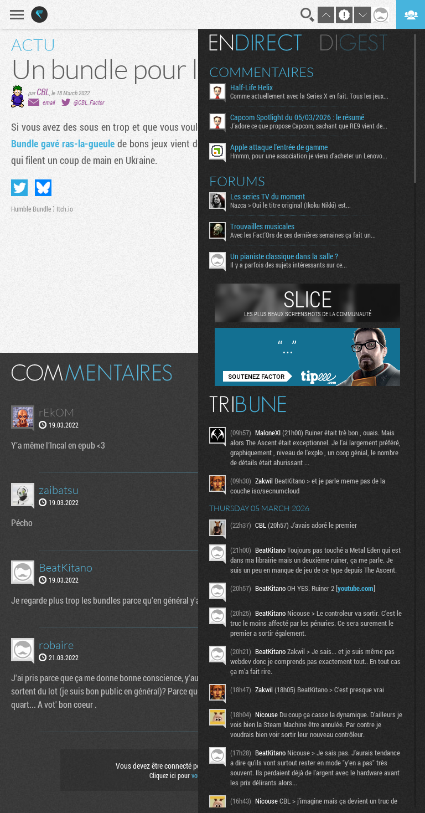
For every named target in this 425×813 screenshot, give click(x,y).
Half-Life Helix (251, 87)
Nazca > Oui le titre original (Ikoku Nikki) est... (290, 205)
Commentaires (261, 72)
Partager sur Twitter (19, 187)
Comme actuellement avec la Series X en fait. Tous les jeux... (309, 96)
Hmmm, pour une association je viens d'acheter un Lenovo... (308, 155)
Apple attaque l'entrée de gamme (279, 147)
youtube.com (356, 588)
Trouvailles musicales (262, 226)
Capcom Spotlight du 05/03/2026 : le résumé (297, 117)
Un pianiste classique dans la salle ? (284, 256)
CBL (43, 91)
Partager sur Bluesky (43, 187)
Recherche (307, 15)
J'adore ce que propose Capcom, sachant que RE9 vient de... (308, 126)
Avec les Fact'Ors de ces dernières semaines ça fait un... (303, 235)
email (49, 102)
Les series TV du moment (267, 196)
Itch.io (64, 209)
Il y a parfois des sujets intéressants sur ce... (288, 265)
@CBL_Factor (89, 102)
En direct (255, 42)
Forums (237, 181)
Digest (354, 42)
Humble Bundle (31, 209)
